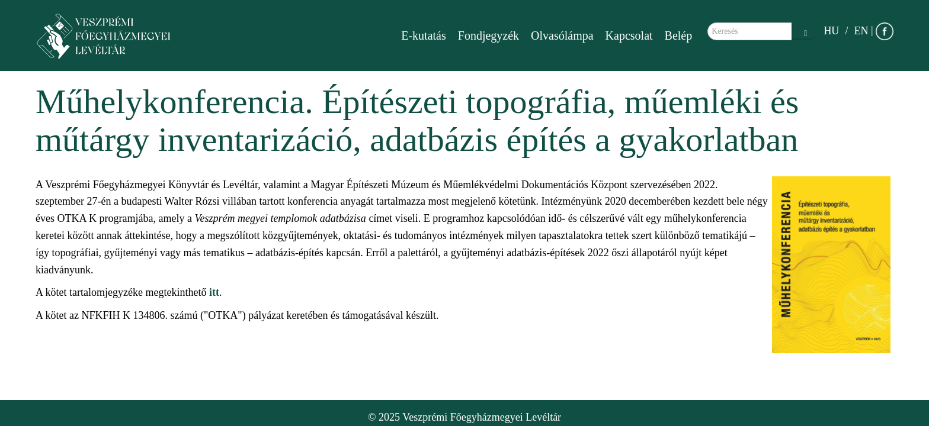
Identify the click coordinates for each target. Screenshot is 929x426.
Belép (679, 35)
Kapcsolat (629, 35)
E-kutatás (423, 35)
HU (831, 31)
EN (861, 31)
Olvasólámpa (562, 35)
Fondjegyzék (488, 35)
